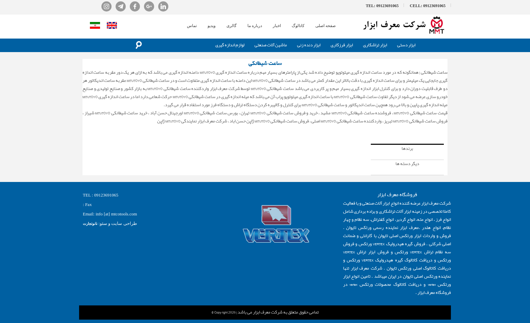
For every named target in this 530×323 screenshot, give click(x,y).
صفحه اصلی (325, 25)
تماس (192, 25)
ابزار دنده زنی (308, 45)
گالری (231, 25)
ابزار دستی (406, 45)
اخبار (277, 25)
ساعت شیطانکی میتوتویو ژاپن (423, 129)
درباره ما (254, 25)
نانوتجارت (90, 224)
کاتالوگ (298, 25)
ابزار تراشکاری (375, 45)
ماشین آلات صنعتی (271, 45)
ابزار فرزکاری (342, 45)
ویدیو (212, 25)
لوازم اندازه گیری (229, 45)
